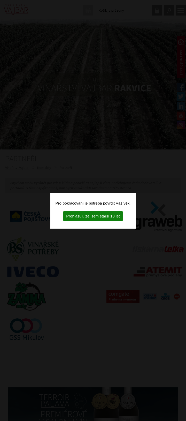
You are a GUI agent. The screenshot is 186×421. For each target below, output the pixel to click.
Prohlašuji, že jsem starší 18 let (93, 216)
